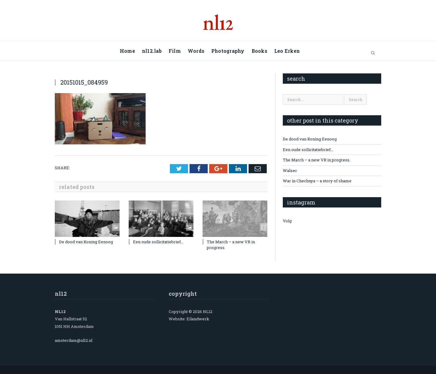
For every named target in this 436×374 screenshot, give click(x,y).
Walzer (290, 170)
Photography (228, 51)
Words (196, 51)
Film (175, 51)
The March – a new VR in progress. (316, 160)
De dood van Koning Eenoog (86, 241)
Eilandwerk (198, 319)
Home (127, 51)
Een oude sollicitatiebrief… (158, 241)
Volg (287, 221)
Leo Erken (287, 51)
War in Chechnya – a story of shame (317, 181)
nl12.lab (152, 51)
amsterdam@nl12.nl (73, 340)
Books (259, 51)
